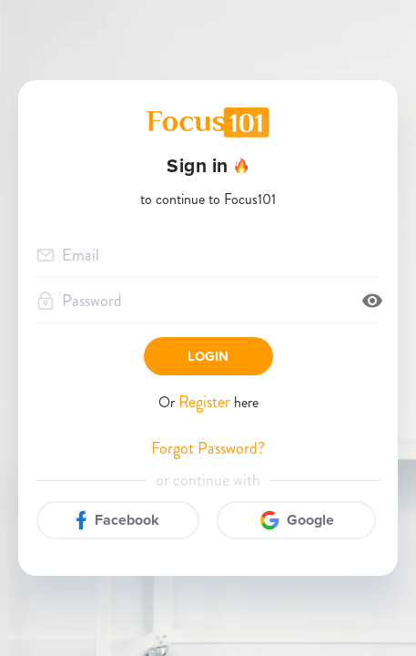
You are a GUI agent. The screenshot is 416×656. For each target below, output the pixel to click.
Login (208, 356)
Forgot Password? (208, 448)
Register (206, 402)
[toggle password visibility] (372, 300)
